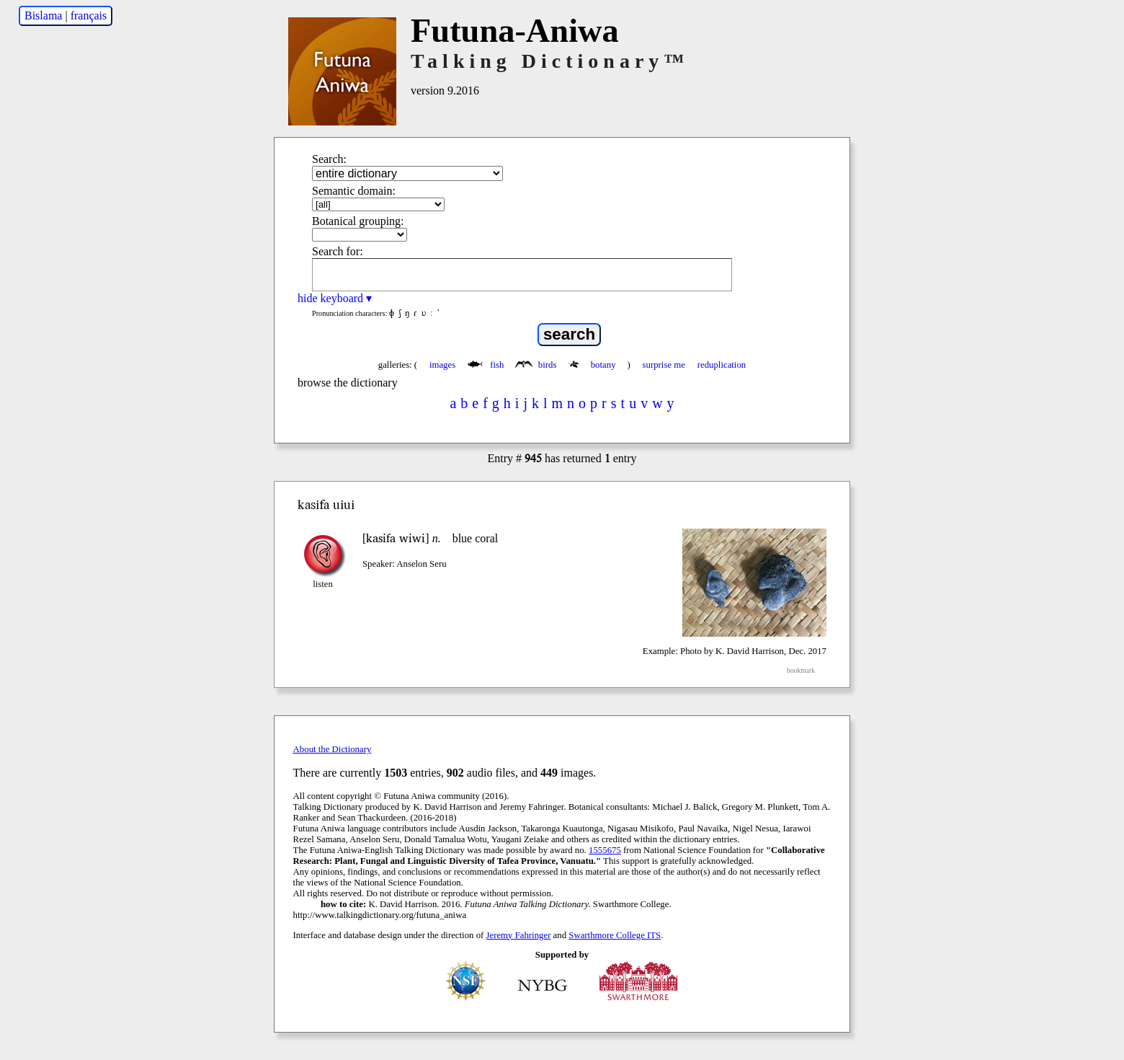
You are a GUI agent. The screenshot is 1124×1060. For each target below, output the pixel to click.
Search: (329, 159)
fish (487, 365)
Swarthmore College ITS (614, 935)
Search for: (337, 251)
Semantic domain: (354, 191)
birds (536, 365)
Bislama (43, 15)
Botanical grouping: (358, 221)
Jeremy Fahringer (518, 935)
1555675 (605, 850)
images (442, 365)
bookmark (801, 670)
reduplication (721, 365)
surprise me (664, 365)
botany (592, 365)
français (89, 15)
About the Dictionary (332, 749)
